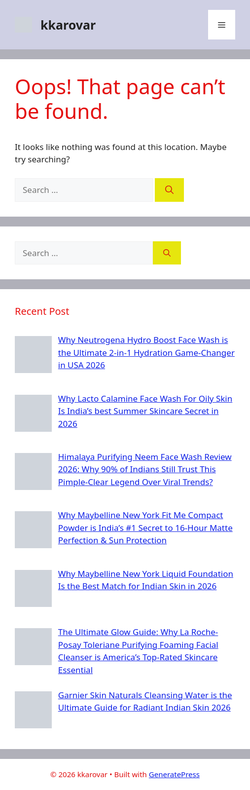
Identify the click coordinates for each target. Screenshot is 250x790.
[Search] (169, 190)
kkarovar (68, 24)
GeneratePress (174, 774)
